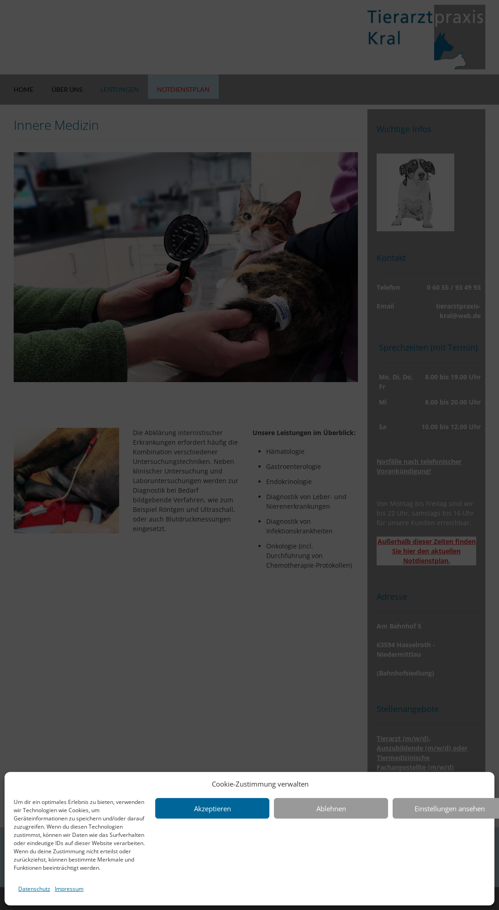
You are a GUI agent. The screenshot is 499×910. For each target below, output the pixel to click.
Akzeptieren (212, 808)
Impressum (69, 889)
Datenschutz (34, 889)
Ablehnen (331, 808)
